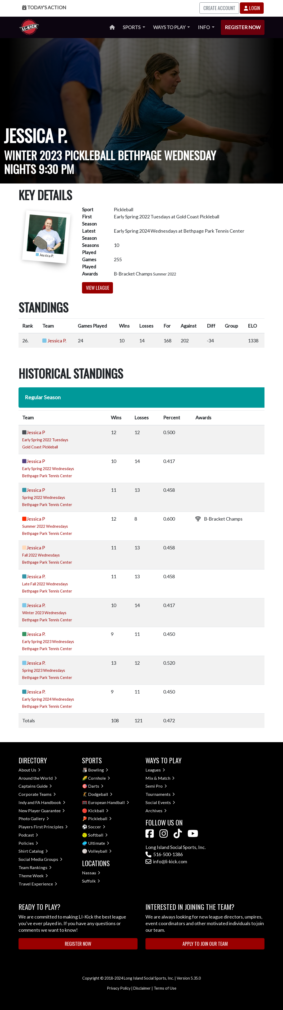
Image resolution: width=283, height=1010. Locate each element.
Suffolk (91, 880)
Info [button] (204, 27)
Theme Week (33, 875)
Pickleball (100, 818)
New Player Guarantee (42, 810)
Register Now (243, 27)
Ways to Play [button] (169, 27)
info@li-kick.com (166, 861)
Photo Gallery (34, 818)
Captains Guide (35, 785)
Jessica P (35, 432)
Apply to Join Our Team (205, 943)
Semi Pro (156, 785)
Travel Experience (38, 883)
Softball (98, 834)
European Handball (108, 802)
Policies (28, 843)
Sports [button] (132, 27)
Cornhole (99, 778)
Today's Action (44, 7)
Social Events (160, 802)
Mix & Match (160, 778)
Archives (156, 810)
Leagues (155, 769)
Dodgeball (100, 794)
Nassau (91, 872)
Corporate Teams (37, 794)
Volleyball (100, 850)
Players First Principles (43, 826)
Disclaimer (142, 988)
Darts (95, 785)
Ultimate (98, 843)
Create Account (219, 7)
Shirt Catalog (33, 850)
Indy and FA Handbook (42, 802)
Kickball (98, 810)
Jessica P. (56, 340)
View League (97, 287)
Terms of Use (165, 988)
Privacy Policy (118, 988)
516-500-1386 (164, 854)
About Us (29, 769)
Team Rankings (35, 867)
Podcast (28, 834)
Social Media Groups (40, 859)
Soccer (96, 826)
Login (252, 7)
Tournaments (160, 794)
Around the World (38, 778)
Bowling (98, 769)
